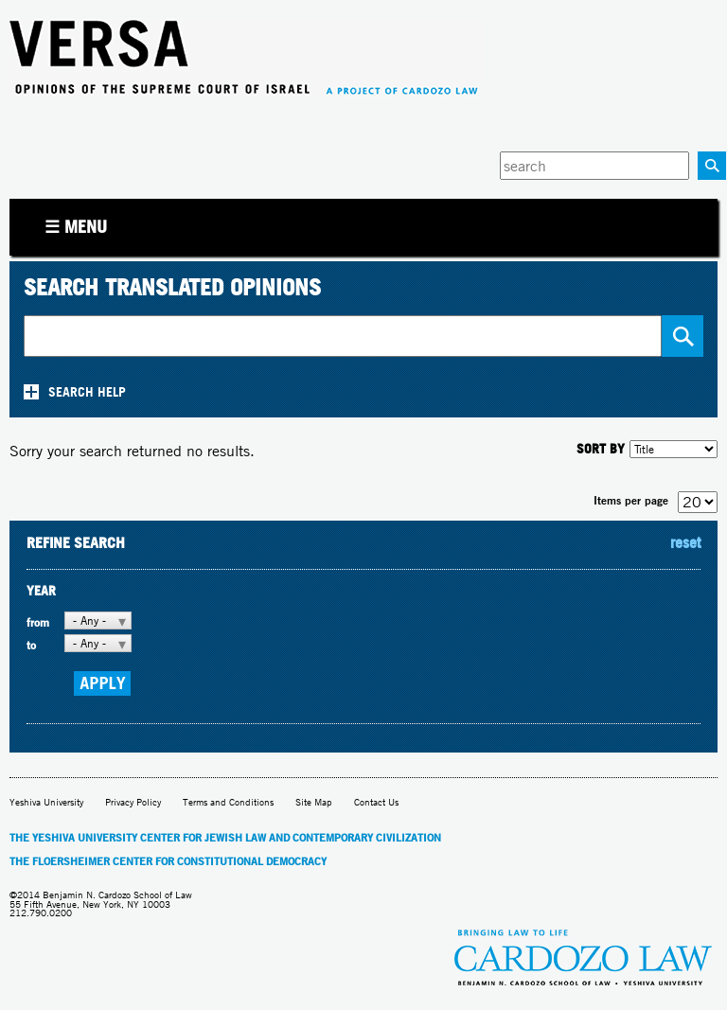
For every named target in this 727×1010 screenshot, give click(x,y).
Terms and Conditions (228, 802)
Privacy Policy (133, 802)
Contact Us (376, 802)
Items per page (631, 500)
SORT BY (600, 448)
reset (685, 542)
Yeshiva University (46, 802)
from (38, 622)
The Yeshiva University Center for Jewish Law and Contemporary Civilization (225, 837)
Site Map (313, 802)
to (31, 645)
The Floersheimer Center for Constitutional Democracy (168, 861)
